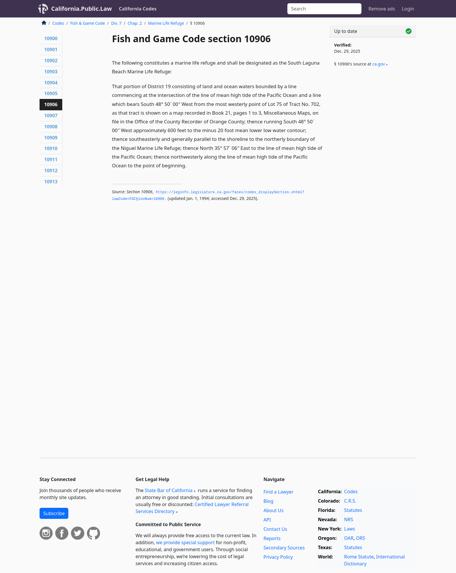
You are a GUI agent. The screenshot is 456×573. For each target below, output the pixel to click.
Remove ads (381, 9)
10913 (51, 181)
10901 (51, 49)
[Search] (324, 8)
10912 (51, 170)
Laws (349, 529)
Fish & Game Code (87, 23)
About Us (273, 510)
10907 (51, 115)
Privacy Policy (278, 557)
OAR (348, 538)
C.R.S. (350, 501)
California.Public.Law (81, 9)
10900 (51, 38)
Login (408, 9)
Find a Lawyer (278, 492)
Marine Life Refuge (166, 23)
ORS (360, 538)
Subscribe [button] (54, 513)
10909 (51, 137)
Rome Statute (359, 557)
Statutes (353, 510)
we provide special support (185, 542)
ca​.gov (378, 64)
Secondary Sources (284, 547)
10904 (51, 82)
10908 (51, 126)
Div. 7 (116, 23)
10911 (51, 159)
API (267, 520)
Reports (272, 538)
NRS (348, 519)
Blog (268, 501)
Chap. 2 (135, 23)
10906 (51, 104)
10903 (51, 71)
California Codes (138, 9)
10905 (51, 93)
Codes (58, 23)
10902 (51, 60)
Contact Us (275, 529)
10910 (51, 148)
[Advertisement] (372, 168)
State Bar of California (169, 490)
